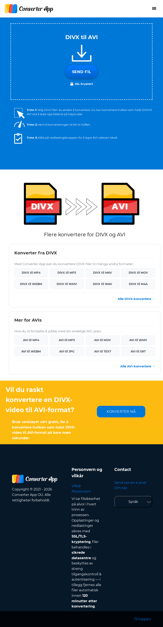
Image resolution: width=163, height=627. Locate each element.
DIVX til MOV (138, 272)
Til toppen (142, 619)
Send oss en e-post (130, 483)
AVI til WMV (138, 340)
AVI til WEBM (31, 351)
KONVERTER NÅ (121, 412)
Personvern (81, 491)
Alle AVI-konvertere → (137, 366)
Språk (133, 502)
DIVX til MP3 (66, 272)
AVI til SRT (138, 351)
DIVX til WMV (67, 284)
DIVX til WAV (102, 284)
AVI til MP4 (31, 340)
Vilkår (76, 486)
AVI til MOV (102, 340)
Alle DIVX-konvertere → (136, 299)
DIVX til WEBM (31, 284)
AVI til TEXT (102, 351)
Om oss (120, 488)
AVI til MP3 (67, 340)
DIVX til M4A (138, 284)
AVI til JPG (66, 351)
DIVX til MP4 (31, 272)
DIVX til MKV (102, 272)
